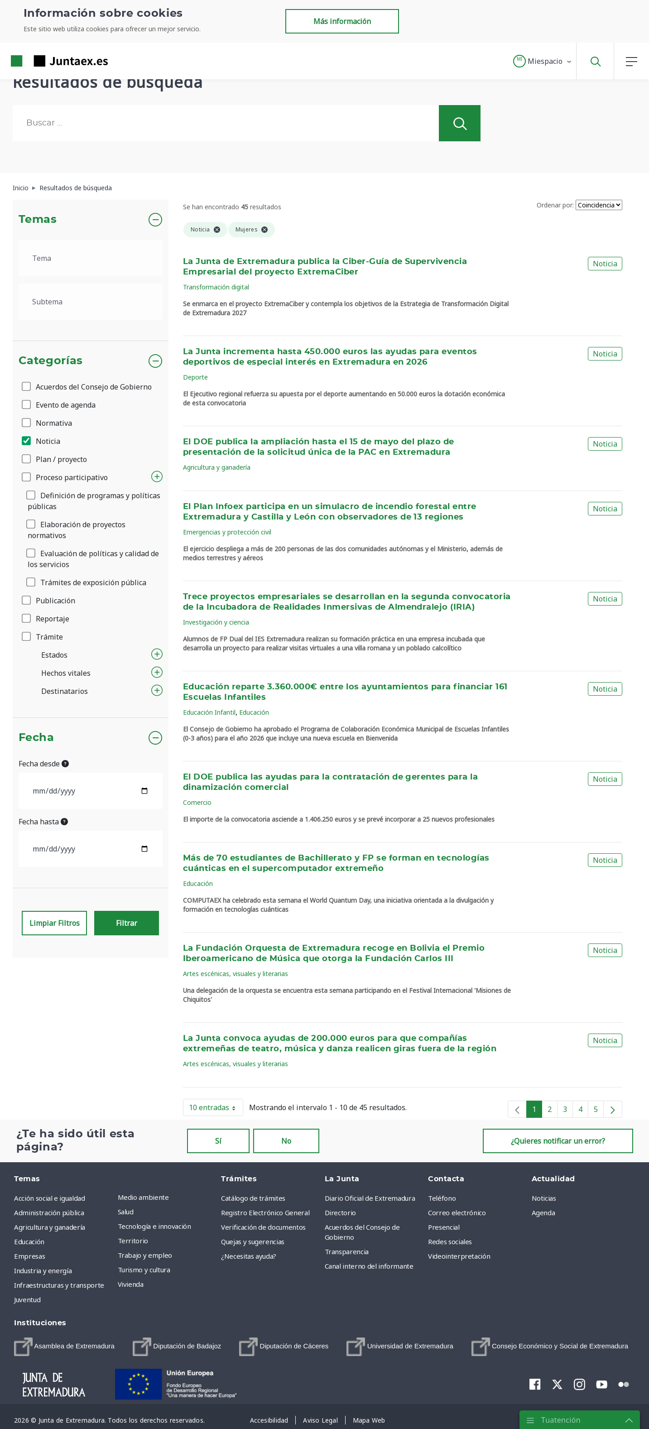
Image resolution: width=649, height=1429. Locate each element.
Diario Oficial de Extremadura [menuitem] (370, 1198)
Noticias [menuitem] (544, 1198)
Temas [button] (38, 219)
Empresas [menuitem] (29, 1256)
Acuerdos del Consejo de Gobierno (87, 387)
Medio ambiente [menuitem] (143, 1197)
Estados (54, 655)
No (286, 1141)
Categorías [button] (51, 361)
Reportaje (46, 619)
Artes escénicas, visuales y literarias (235, 973)
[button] (543, 61)
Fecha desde (44, 763)
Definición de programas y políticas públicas (94, 501)
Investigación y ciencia (216, 622)
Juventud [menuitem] (27, 1299)
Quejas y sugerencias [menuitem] (252, 1241)
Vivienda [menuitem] (131, 1284)
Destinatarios (64, 691)
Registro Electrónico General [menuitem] (265, 1212)
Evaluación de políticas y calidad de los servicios (93, 559)
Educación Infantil (209, 712)
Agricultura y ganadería (216, 467)
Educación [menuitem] (29, 1241)
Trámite (43, 637)
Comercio (197, 802)
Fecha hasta (43, 821)
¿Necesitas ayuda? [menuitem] (248, 1256)
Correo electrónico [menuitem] (457, 1212)
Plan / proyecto (55, 459)
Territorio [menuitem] (133, 1240)
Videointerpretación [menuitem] (459, 1256)
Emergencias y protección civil (227, 532)
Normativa (47, 423)
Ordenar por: (555, 205)
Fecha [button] (36, 737)
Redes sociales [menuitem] (450, 1241)
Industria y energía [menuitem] (43, 1270)
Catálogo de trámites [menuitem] (253, 1198)
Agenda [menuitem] (543, 1212)
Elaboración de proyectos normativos (76, 530)
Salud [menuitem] (126, 1211)
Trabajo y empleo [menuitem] (145, 1255)
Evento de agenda (59, 405)
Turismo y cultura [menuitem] (144, 1269)
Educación (254, 712)
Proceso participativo (65, 477)
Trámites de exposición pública (87, 582)
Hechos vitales (66, 673)
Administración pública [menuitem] (49, 1212)
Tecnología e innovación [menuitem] (154, 1226)
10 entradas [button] (216, 1109)
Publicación (49, 601)
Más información (342, 21)
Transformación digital (216, 287)
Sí (218, 1141)
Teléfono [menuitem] (442, 1198)
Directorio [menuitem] (340, 1212)
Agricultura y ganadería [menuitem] (49, 1227)
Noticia (41, 441)
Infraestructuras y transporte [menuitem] (59, 1284)
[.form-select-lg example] (91, 258)
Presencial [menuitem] (444, 1227)
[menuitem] (64, 1347)
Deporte (195, 377)
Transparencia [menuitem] (347, 1251)
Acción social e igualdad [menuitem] (49, 1198)
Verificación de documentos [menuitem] (263, 1227)
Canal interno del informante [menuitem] (369, 1265)
